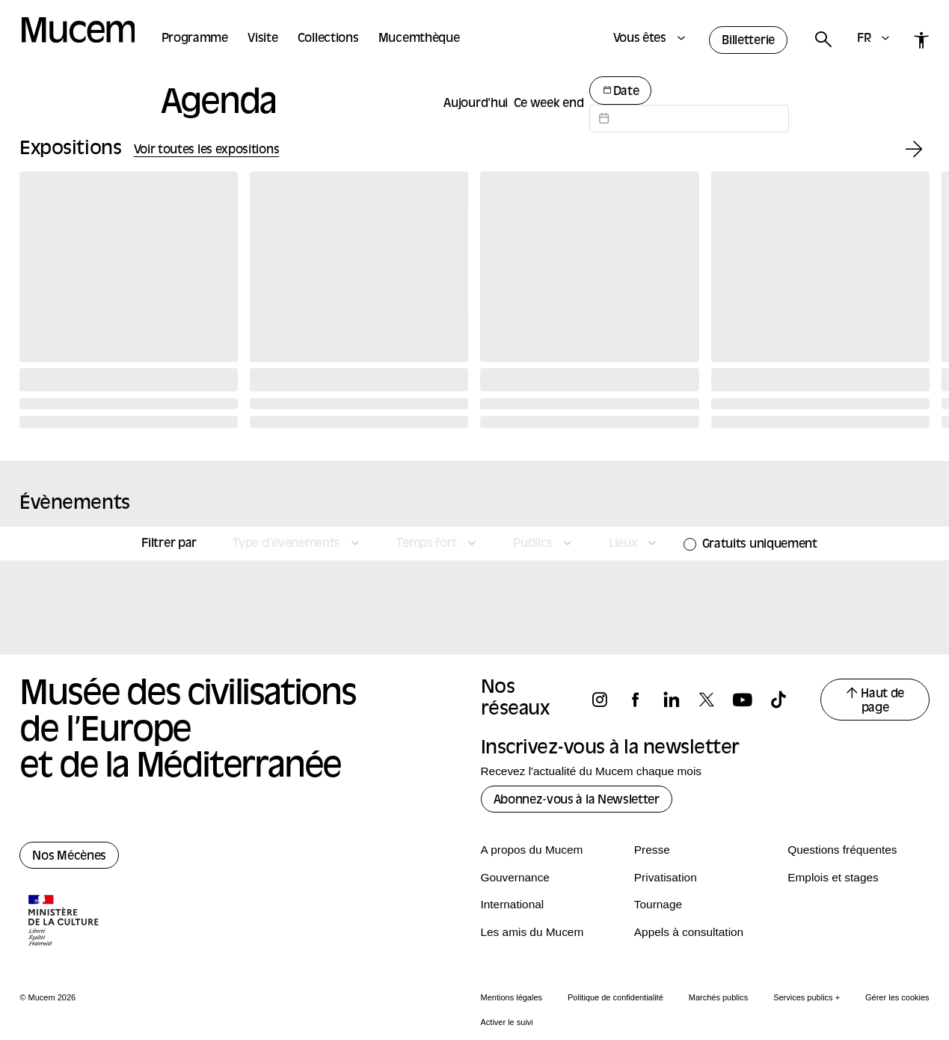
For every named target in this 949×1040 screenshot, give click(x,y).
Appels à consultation (688, 932)
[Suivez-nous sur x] (713, 700)
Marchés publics (718, 997)
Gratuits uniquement (759, 545)
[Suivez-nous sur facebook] (642, 700)
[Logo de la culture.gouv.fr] (64, 922)
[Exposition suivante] (914, 150)
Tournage (658, 904)
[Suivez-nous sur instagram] (606, 700)
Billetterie (748, 41)
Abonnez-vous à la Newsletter (577, 801)
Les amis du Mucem (532, 932)
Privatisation (665, 877)
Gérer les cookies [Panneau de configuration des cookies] (897, 997)
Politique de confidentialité (615, 997)
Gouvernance (515, 877)
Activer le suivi (507, 1022)
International (512, 904)
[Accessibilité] (922, 40)
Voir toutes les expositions (207, 150)
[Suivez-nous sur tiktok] (785, 700)
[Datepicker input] (689, 118)
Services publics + (806, 997)
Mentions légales (512, 997)
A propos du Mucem (532, 849)
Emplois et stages (832, 877)
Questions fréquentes (842, 849)
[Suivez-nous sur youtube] (749, 700)
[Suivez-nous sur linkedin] (678, 700)
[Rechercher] (823, 40)
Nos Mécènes (69, 857)
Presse (652, 849)
